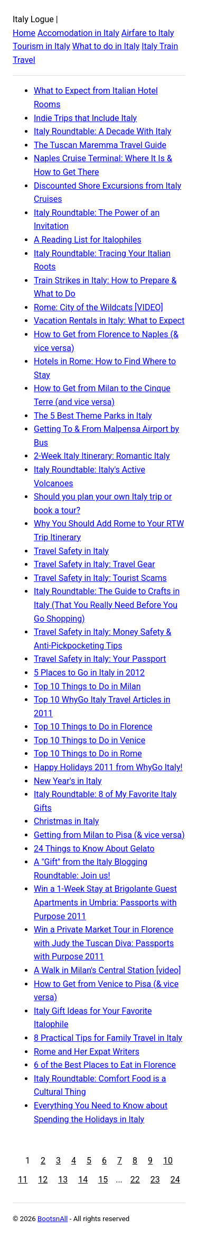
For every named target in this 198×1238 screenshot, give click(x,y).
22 (135, 1180)
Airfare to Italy (147, 33)
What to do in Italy (106, 46)
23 (155, 1180)
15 (103, 1180)
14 (83, 1180)
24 (175, 1180)
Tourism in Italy (41, 46)
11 (22, 1180)
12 (43, 1180)
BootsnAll (52, 1219)
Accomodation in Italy (78, 33)
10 (168, 1161)
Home (24, 33)
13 (63, 1180)
